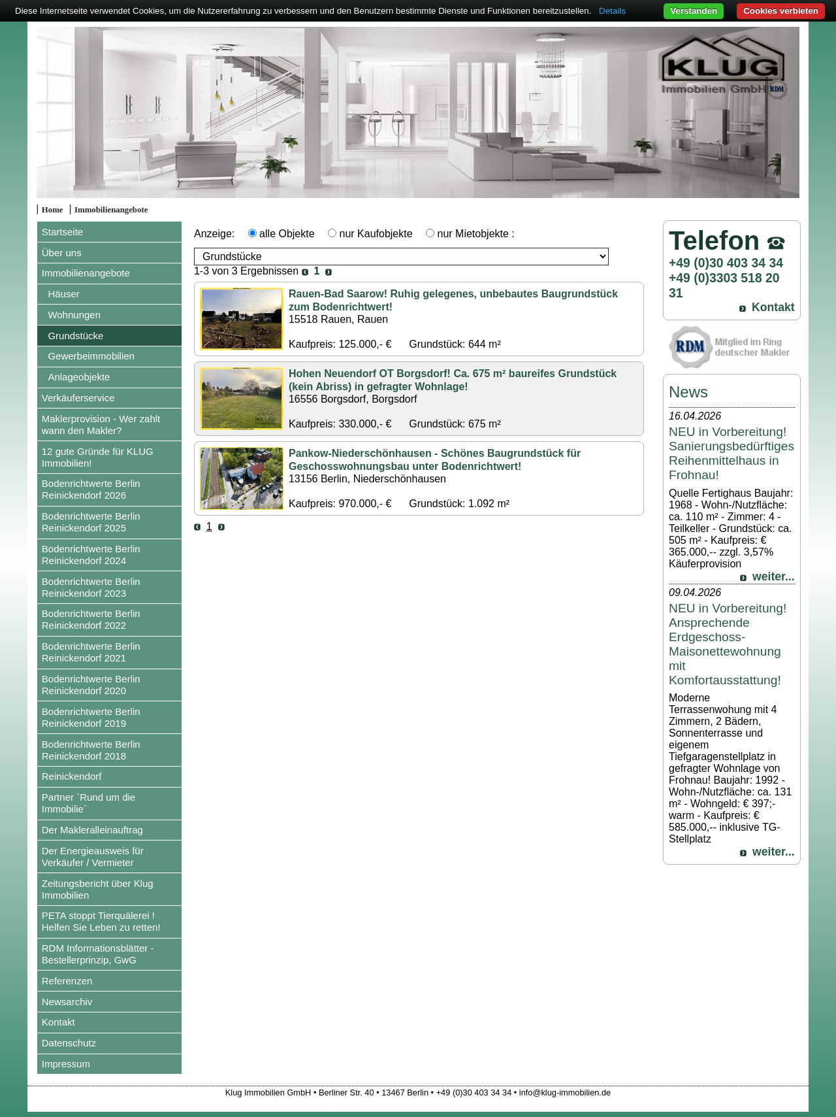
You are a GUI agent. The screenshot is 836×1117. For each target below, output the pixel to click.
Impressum (66, 1063)
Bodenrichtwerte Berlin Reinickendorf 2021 (91, 652)
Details (612, 11)
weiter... (773, 576)
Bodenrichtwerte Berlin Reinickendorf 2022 (91, 619)
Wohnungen (74, 314)
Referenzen (67, 980)
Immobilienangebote (111, 209)
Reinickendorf (72, 776)
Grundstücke (75, 335)
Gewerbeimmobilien (91, 355)
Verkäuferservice (78, 397)
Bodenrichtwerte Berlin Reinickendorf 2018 (91, 750)
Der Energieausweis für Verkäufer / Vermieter (93, 856)
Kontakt (58, 1021)
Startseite (62, 231)
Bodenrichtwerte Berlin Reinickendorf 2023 (91, 587)
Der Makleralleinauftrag (92, 829)
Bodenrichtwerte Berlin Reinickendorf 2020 (91, 684)
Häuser (63, 293)
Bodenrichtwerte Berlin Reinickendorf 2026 (91, 489)
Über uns (62, 252)
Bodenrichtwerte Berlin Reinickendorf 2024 (91, 554)
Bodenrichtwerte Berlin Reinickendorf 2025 (91, 521)
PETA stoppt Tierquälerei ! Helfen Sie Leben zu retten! (101, 921)
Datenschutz (69, 1042)
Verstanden (693, 11)
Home (52, 209)
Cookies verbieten (780, 11)
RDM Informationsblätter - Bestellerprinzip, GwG (98, 953)
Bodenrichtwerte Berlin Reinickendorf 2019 (91, 717)
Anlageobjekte (79, 376)
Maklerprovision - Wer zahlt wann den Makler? (101, 424)
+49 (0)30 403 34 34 (726, 263)
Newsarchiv (67, 1001)
